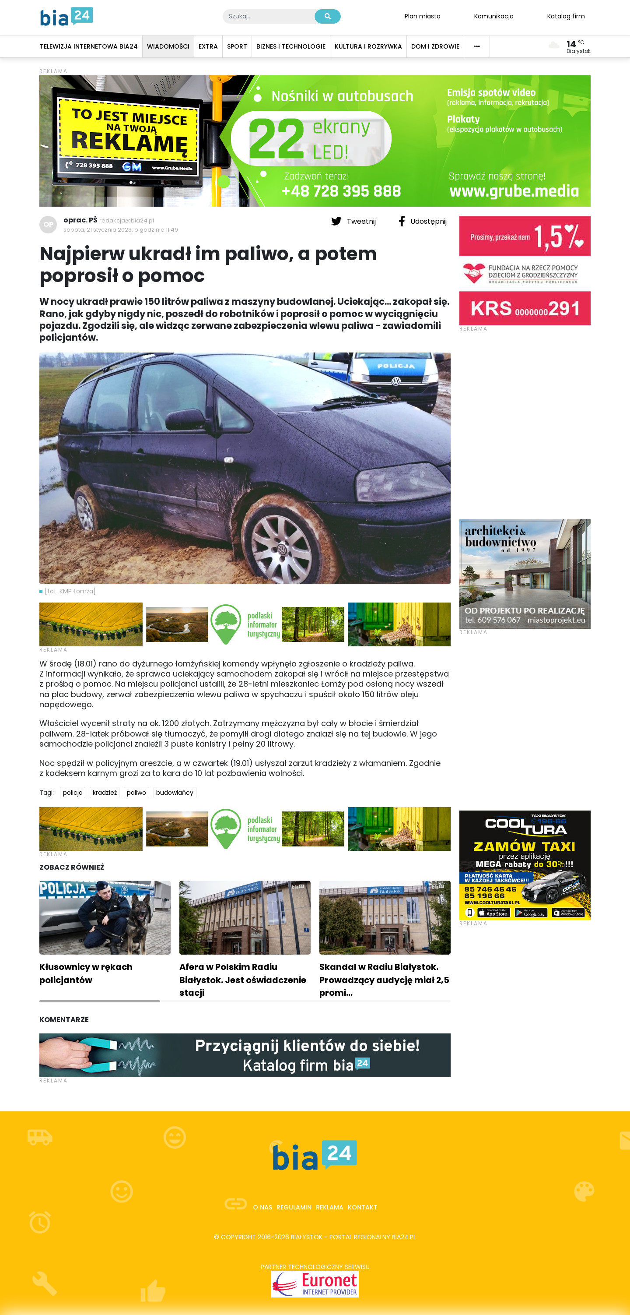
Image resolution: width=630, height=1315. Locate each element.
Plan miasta (423, 15)
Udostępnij (423, 221)
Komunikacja (494, 15)
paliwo (136, 792)
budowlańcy (174, 792)
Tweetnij (354, 221)
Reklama (329, 1207)
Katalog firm (566, 15)
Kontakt (363, 1207)
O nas (262, 1207)
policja (73, 792)
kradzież (105, 792)
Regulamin (294, 1207)
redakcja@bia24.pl (126, 220)
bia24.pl (404, 1237)
